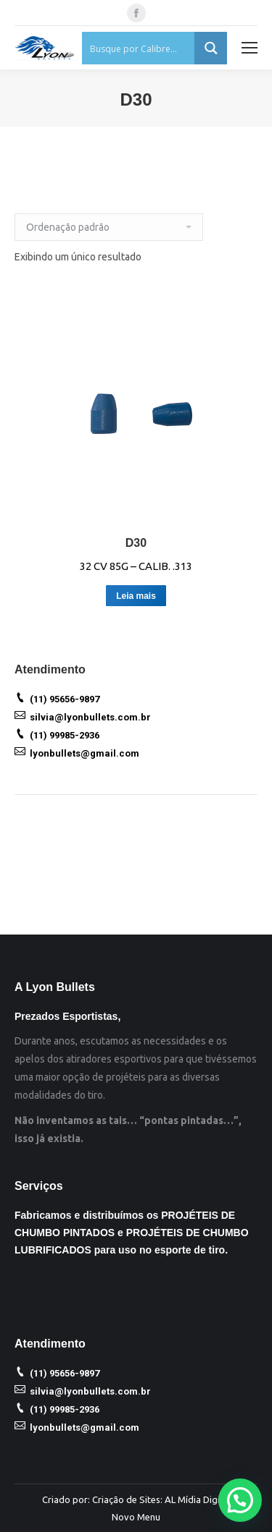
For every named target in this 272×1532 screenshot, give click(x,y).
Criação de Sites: (127, 1499)
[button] (240, 1500)
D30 (136, 543)
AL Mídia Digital (198, 1499)
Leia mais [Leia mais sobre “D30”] (136, 596)
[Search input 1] (139, 48)
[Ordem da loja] (109, 227)
